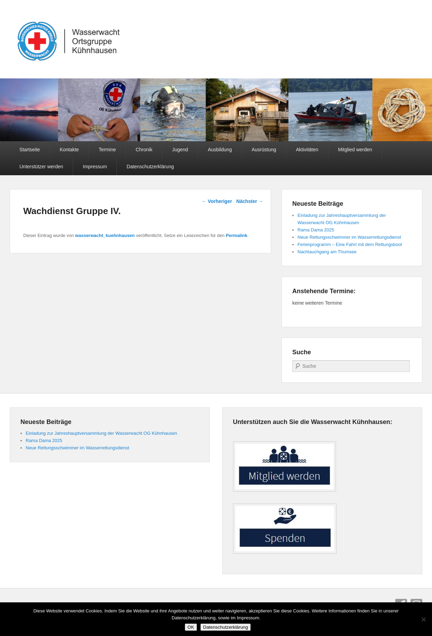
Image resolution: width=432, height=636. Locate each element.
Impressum (95, 166)
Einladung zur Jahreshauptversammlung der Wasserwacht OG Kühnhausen (101, 433)
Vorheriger (216, 201)
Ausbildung (220, 149)
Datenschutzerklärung (150, 166)
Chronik (144, 149)
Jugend (180, 149)
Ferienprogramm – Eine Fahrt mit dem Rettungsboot (349, 244)
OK (191, 627)
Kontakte (69, 149)
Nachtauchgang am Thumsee (326, 251)
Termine (107, 149)
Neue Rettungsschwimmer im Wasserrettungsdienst (349, 237)
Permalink (236, 235)
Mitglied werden (355, 149)
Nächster (249, 201)
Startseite (29, 149)
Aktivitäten (307, 149)
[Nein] (423, 619)
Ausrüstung (264, 149)
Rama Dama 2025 (315, 229)
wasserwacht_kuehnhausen (105, 235)
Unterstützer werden (41, 166)
